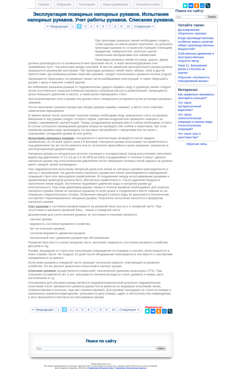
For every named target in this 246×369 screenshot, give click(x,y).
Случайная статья (147, 4)
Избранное (64, 4)
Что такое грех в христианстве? (189, 135)
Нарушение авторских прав (100, 368)
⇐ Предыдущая (57, 26)
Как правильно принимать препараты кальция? (196, 96)
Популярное (87, 4)
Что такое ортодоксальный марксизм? (189, 106)
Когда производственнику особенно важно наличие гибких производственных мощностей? (196, 43)
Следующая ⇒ (144, 26)
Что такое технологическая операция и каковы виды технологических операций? (195, 122)
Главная (43, 4)
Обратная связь (196, 144)
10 (128, 26)
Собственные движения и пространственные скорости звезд (196, 57)
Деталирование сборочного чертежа (192, 31)
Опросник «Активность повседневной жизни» (194, 79)
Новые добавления (115, 4)
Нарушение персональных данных (131, 368)
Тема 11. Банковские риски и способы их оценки (192, 69)
